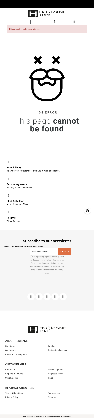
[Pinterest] (47, 296)
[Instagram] (39, 296)
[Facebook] (31, 296)
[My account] (54, 21)
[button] (31, 22)
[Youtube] (55, 296)
